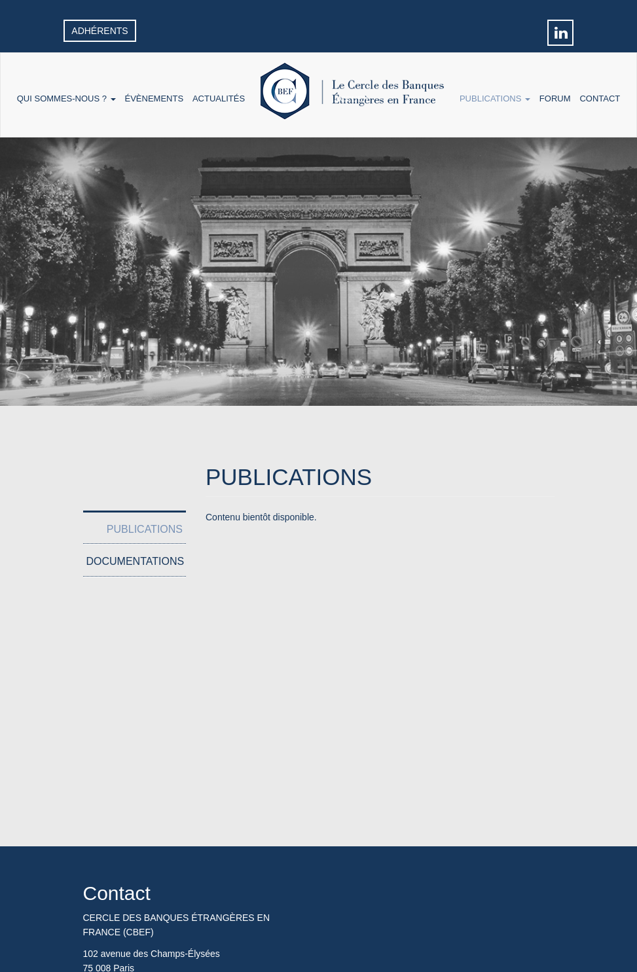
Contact (599, 98)
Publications (495, 98)
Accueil (352, 98)
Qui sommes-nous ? (66, 98)
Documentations (135, 561)
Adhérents (99, 31)
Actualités (218, 98)
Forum (555, 98)
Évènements (153, 98)
